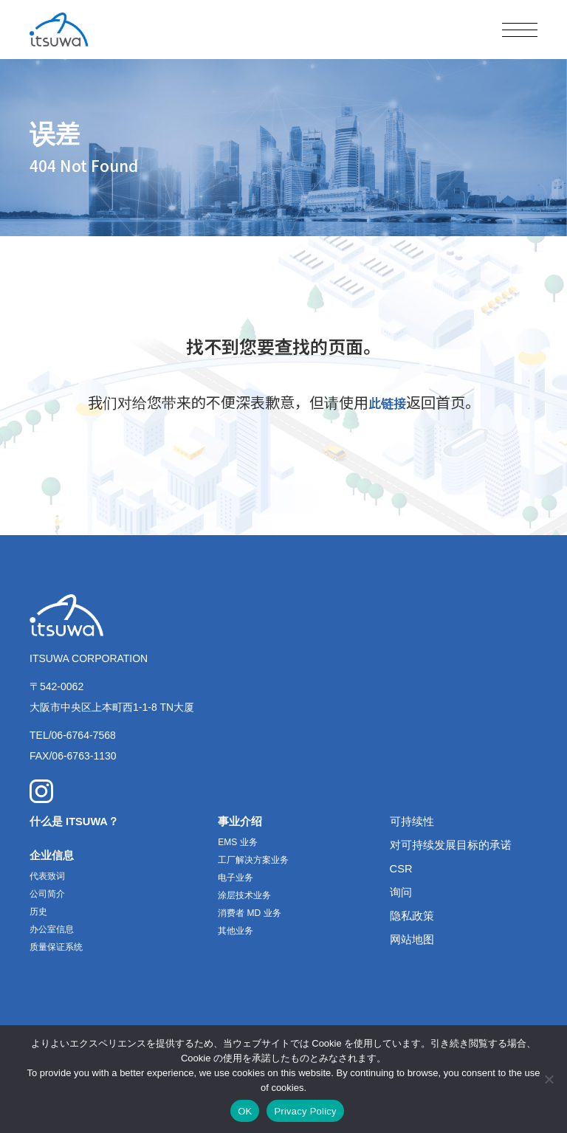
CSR (402, 870)
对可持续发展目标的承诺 (455, 847)
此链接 (387, 402)
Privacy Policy (305, 1111)
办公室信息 (52, 931)
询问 (401, 894)
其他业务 (235, 933)
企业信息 (53, 857)
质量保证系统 (56, 949)
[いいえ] (548, 1079)
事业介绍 (241, 823)
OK (245, 1111)
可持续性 (413, 823)
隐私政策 (413, 918)
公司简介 (47, 896)
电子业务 (235, 880)
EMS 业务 (237, 844)
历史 (38, 914)
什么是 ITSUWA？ (78, 823)
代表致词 (47, 878)
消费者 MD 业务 (249, 915)
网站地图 (413, 941)
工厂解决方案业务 (253, 862)
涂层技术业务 (244, 897)
